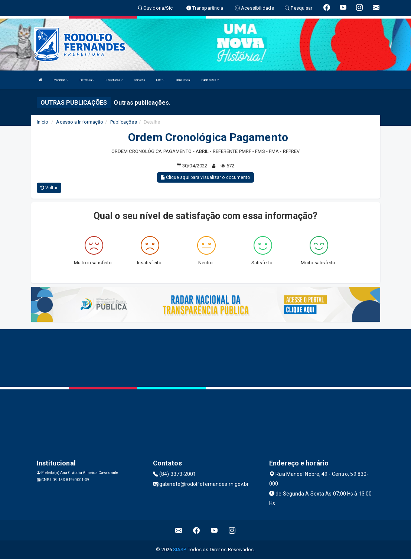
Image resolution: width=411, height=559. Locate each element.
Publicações (210, 80)
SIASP (179, 549)
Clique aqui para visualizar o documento (205, 177)
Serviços (139, 80)
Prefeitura (86, 80)
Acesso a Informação (79, 122)
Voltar (49, 187)
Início (43, 122)
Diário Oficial (183, 80)
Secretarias (114, 80)
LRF (160, 80)
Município (60, 80)
